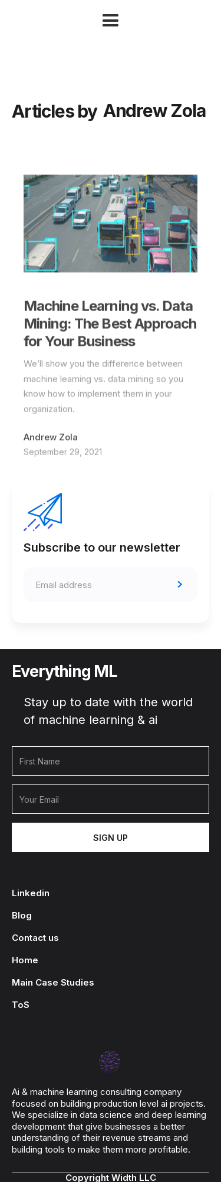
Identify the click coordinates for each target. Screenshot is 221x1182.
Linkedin (31, 893)
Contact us (35, 938)
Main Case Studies (53, 982)
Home (25, 960)
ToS (20, 1005)
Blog (22, 915)
